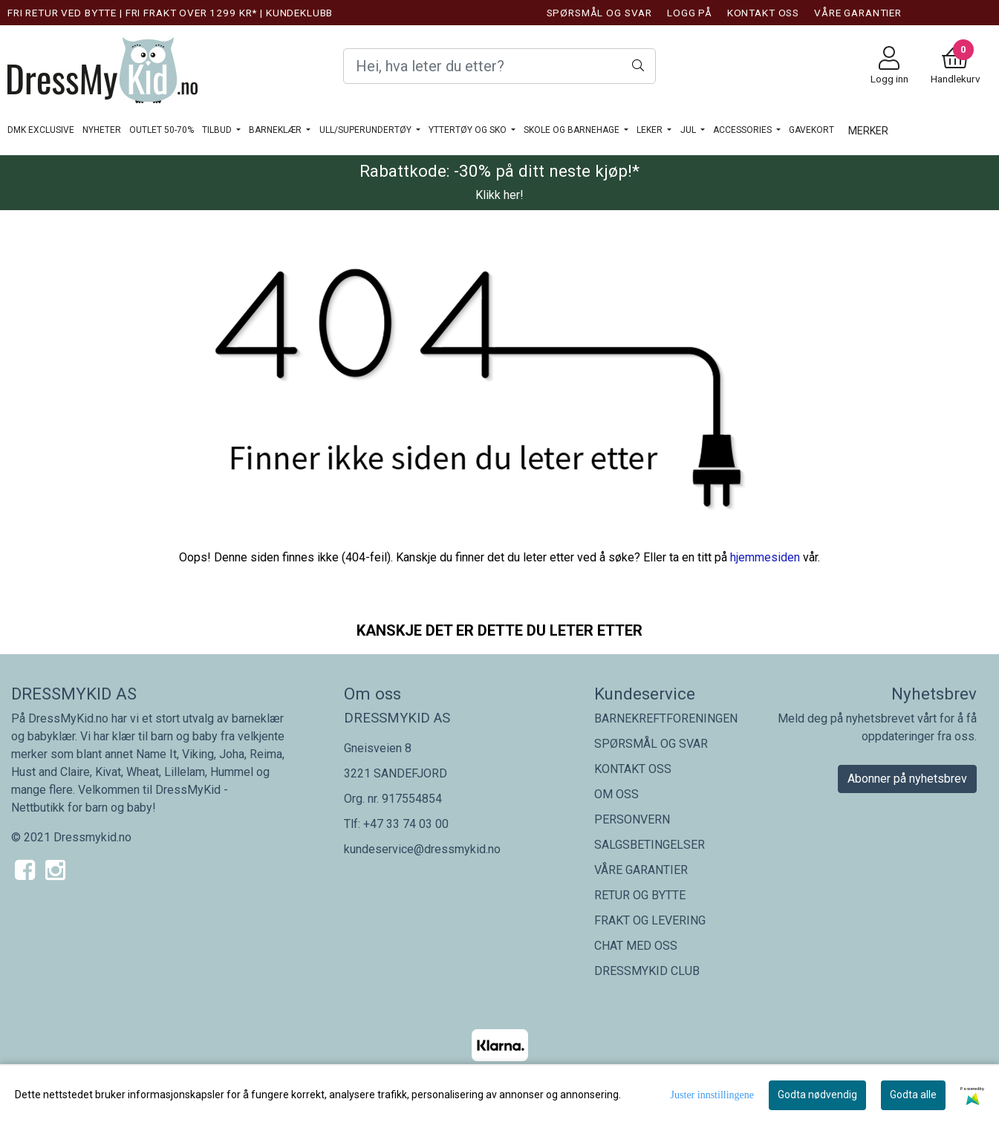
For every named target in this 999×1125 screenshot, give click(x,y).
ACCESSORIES (743, 130)
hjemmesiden (765, 557)
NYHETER (101, 130)
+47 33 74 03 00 (406, 824)
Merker (868, 131)
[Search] (500, 66)
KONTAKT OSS (763, 13)
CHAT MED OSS (635, 946)
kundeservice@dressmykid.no (422, 849)
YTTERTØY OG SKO (469, 130)
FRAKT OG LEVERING (650, 920)
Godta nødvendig (817, 1094)
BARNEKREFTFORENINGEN (666, 718)
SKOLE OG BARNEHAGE (573, 130)
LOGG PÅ (689, 13)
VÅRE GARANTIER (858, 13)
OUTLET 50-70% (161, 130)
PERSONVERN (632, 819)
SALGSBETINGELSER (649, 845)
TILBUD (218, 130)
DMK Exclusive (40, 130)
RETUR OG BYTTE (640, 895)
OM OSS (616, 794)
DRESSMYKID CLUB (647, 971)
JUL (689, 130)
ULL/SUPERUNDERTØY (366, 130)
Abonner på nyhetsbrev (907, 779)
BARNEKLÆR (276, 130)
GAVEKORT (811, 130)
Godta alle (913, 1094)
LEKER (651, 130)
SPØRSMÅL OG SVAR (600, 13)
